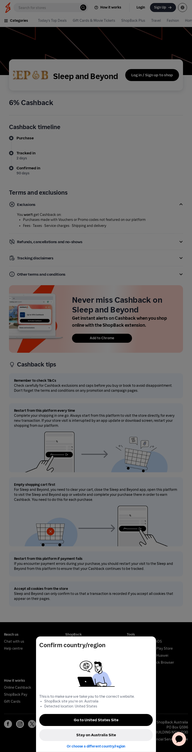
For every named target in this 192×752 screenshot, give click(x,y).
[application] (179, 739)
